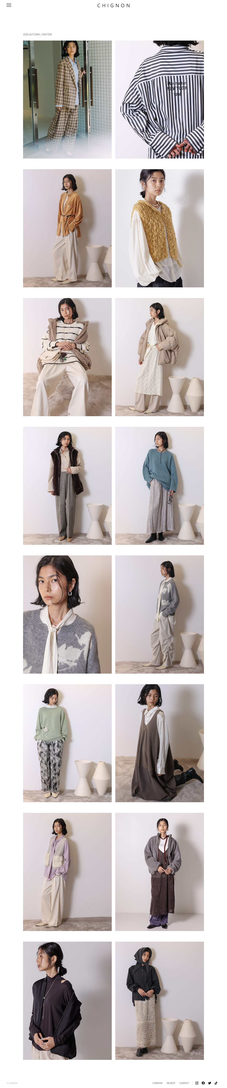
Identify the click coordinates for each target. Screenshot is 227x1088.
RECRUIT (171, 1083)
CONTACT (184, 1083)
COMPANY (158, 1083)
